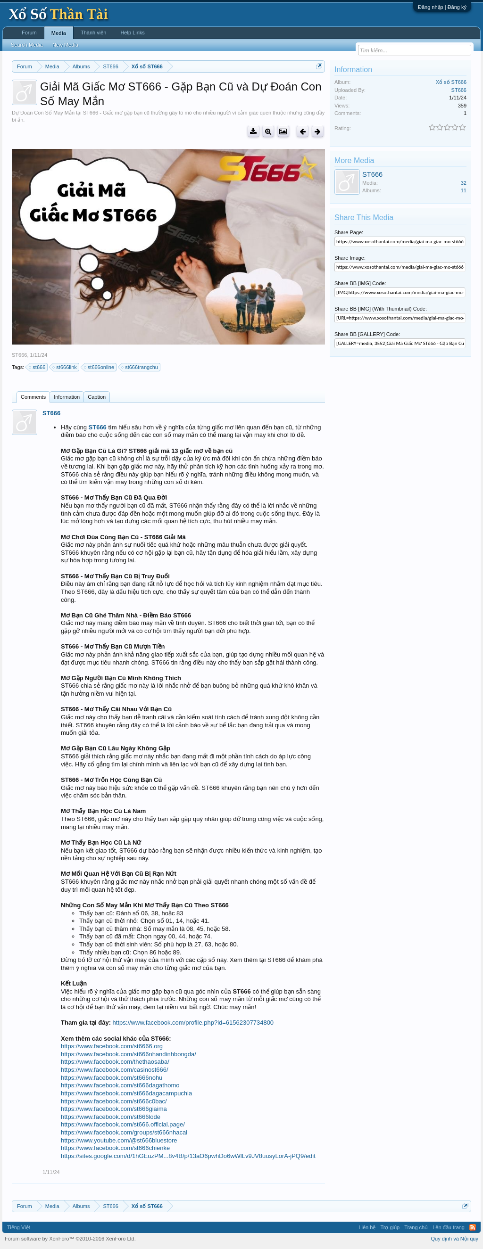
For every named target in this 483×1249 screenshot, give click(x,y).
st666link (64, 367)
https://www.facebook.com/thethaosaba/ (115, 1061)
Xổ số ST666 (451, 82)
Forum (29, 32)
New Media (65, 45)
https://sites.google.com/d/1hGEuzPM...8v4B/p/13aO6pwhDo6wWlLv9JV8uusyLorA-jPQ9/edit (188, 1155)
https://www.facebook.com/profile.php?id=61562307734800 (193, 1022)
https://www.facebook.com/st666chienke (115, 1147)
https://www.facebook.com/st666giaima (114, 1108)
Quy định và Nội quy (455, 1238)
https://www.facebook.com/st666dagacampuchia (126, 1093)
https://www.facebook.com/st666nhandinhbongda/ (128, 1054)
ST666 (19, 355)
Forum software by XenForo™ (70, 1238)
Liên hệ (366, 1227)
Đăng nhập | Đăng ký (442, 7)
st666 (37, 367)
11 (463, 190)
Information (67, 397)
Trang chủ (416, 1227)
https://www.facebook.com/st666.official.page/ (123, 1124)
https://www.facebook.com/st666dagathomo (120, 1085)
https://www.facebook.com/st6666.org (112, 1046)
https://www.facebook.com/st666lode (110, 1116)
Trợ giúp (390, 1227)
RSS (472, 1227)
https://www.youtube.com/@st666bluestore (119, 1140)
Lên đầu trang (449, 1227)
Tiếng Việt (18, 1227)
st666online (99, 367)
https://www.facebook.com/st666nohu (111, 1077)
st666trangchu (140, 367)
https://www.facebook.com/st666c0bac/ (114, 1101)
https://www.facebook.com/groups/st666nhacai (124, 1132)
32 (463, 183)
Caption (97, 397)
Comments (33, 397)
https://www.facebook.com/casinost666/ (114, 1069)
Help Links (132, 32)
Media (58, 33)
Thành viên (93, 32)
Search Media (27, 45)
